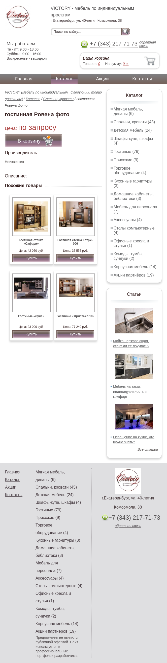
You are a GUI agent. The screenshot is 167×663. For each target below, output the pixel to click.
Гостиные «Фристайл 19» (75, 316)
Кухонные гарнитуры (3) (58, 540)
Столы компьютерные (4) (59, 586)
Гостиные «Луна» (31, 316)
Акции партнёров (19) (134, 275)
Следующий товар (86, 92)
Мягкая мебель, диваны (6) (128, 111)
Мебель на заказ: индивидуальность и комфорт (130, 391)
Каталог (64, 78)
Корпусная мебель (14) (135, 267)
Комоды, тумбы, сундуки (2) (129, 256)
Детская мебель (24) (133, 130)
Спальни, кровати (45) (134, 122)
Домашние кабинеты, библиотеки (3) (134, 196)
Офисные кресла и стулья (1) (131, 243)
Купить (31, 258)
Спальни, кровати (58, 99)
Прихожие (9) (126, 160)
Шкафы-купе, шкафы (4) (58, 502)
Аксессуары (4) (128, 220)
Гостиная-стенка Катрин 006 (75, 241)
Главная (23, 78)
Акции (102, 78)
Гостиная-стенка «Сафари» (31, 241)
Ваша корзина (96, 58)
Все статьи (148, 449)
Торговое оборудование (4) (130, 170)
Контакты (142, 78)
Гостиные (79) (127, 151)
